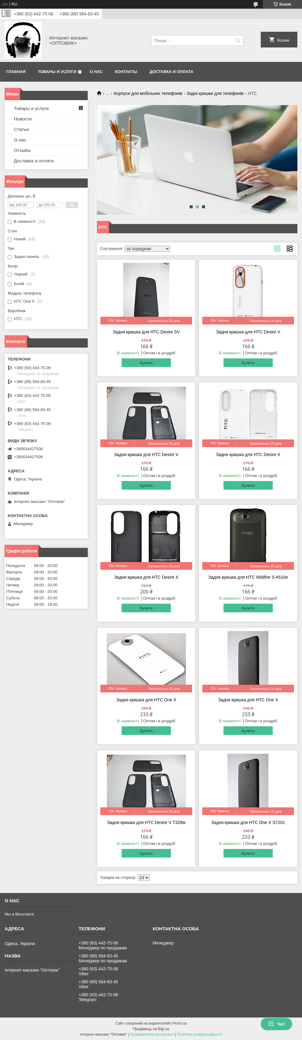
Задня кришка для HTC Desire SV (146, 331)
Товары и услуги (57, 71)
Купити (146, 363)
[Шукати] (238, 40)
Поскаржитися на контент (152, 1034)
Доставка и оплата (171, 71)
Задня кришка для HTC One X (146, 699)
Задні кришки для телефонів (215, 93)
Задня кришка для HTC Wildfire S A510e (248, 577)
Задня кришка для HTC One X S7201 (248, 822)
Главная (16, 71)
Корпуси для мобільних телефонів (148, 93)
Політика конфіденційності (199, 1034)
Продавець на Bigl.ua (151, 1029)
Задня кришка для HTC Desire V (248, 331)
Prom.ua (180, 1023)
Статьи (21, 129)
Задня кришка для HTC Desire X (248, 454)
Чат (276, 1024)
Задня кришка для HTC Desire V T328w (146, 822)
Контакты (126, 71)
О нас (96, 71)
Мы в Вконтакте (19, 914)
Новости (23, 118)
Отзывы (22, 150)
